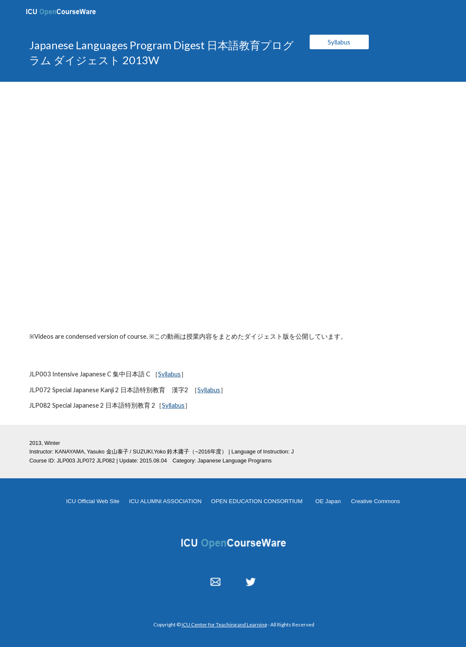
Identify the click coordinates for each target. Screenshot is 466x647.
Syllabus (169, 374)
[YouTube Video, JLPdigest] (233, 199)
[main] (162, 53)
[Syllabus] (339, 42)
